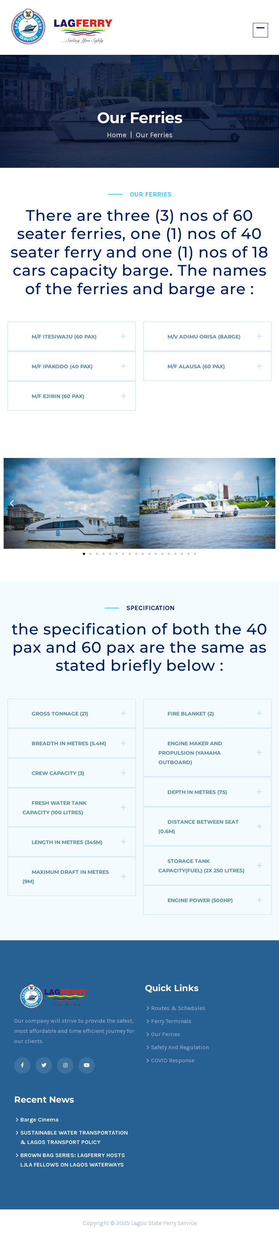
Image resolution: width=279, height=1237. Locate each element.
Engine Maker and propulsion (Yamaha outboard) (210, 753)
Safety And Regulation (180, 1047)
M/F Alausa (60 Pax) (214, 366)
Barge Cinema (39, 1119)
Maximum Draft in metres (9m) (74, 877)
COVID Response (172, 1060)
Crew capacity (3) (79, 773)
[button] (11, 503)
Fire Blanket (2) (214, 713)
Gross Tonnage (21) (79, 713)
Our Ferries (165, 1034)
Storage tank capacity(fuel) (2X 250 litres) (210, 866)
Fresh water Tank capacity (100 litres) (74, 808)
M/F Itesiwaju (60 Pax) (79, 336)
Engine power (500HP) (214, 900)
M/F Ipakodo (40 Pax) (79, 366)
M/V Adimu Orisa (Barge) (214, 336)
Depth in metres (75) (214, 792)
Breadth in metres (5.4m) (79, 743)
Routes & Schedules (178, 1008)
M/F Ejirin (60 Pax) (79, 396)
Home (116, 135)
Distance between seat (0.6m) (210, 827)
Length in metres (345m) (79, 842)
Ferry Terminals (171, 1021)
